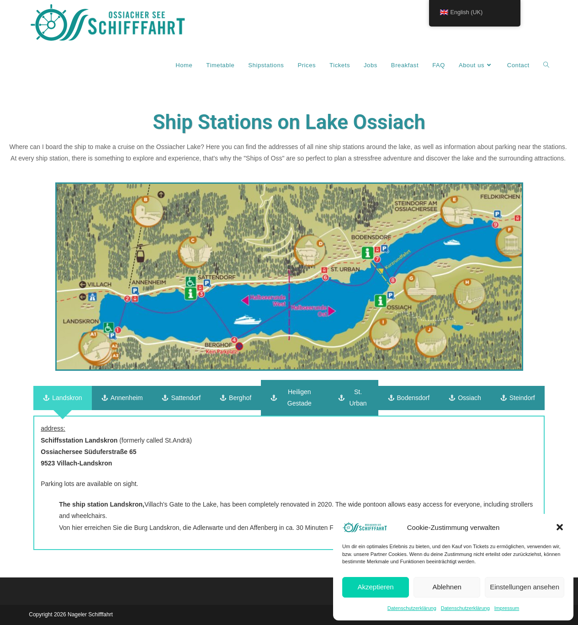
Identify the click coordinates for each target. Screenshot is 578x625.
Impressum (506, 608)
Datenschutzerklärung (411, 608)
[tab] (62, 398)
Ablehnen (446, 587)
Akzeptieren (375, 587)
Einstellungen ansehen (524, 587)
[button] (559, 527)
